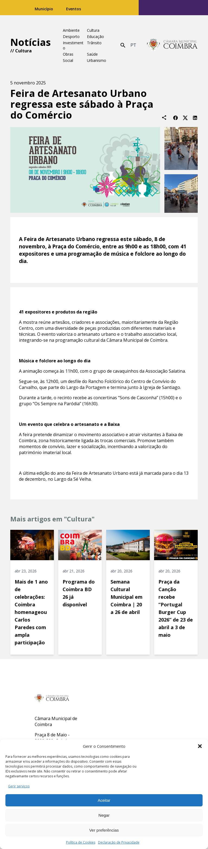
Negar (104, 815)
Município (44, 8)
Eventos (73, 8)
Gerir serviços (19, 786)
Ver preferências (104, 830)
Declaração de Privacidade (118, 842)
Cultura (23, 51)
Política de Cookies (80, 842)
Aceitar (104, 800)
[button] (200, 746)
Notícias (30, 42)
